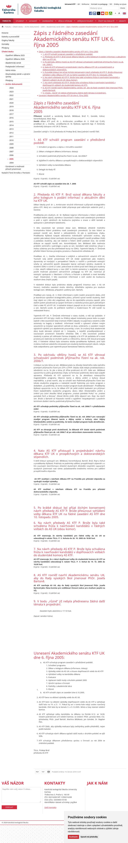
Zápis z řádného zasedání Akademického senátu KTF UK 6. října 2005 (68, 51)
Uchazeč (33, 21)
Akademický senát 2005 (55, 27)
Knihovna (85, 4)
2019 (11, 106)
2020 (11, 103)
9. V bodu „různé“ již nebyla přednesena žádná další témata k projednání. (74, 93)
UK (78, 4)
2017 (11, 114)
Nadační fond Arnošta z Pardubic (16, 173)
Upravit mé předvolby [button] (89, 837)
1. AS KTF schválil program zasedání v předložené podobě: (68, 54)
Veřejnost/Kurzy (85, 21)
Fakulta (7, 21)
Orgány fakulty (8, 40)
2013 (11, 129)
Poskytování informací (15, 66)
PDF (37, 772)
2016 (11, 118)
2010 (11, 140)
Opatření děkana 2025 (15, 55)
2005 (43, 27)
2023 (11, 91)
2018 (11, 110)
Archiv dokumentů (32, 27)
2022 (11, 95)
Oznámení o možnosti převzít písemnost (15, 167)
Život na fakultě (106, 21)
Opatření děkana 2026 (15, 59)
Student (20, 21)
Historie (5, 33)
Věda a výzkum (65, 21)
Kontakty (5, 44)
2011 (11, 136)
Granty (122, 21)
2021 (11, 99)
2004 (11, 162)
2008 (11, 147)
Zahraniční (47, 21)
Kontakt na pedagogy (99, 4)
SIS (111, 4)
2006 (11, 155)
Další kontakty (50, 807)
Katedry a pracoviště (10, 36)
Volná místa (11, 70)
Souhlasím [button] (73, 837)
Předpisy (5, 48)
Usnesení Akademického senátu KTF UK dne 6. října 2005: (63, 95)
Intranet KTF (70, 4)
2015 (11, 121)
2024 (11, 88)
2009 (11, 144)
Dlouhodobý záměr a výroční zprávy (18, 75)
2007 (11, 151)
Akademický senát (13, 63)
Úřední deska (18, 27)
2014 (11, 125)
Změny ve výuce (120, 4)
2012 (11, 133)
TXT (43, 772)
